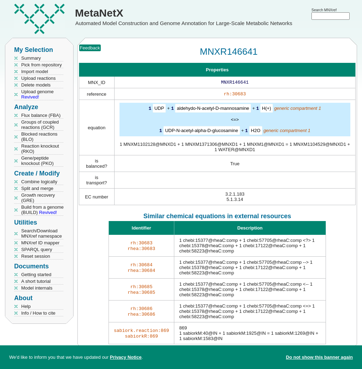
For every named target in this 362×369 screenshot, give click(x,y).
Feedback (90, 47)
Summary (31, 58)
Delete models (36, 85)
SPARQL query (36, 249)
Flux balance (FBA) (40, 115)
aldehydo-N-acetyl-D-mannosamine (213, 109)
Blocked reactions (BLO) (39, 136)
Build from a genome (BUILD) (42, 209)
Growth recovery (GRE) (38, 197)
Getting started (36, 274)
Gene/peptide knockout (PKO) (37, 160)
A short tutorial (36, 281)
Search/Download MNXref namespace (41, 233)
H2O (256, 131)
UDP (159, 109)
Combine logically (39, 181)
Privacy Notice (126, 357)
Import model (34, 71)
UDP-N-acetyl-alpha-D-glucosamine (201, 131)
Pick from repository (41, 64)
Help (26, 306)
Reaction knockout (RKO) (40, 148)
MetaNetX (99, 13)
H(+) (266, 109)
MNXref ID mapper (40, 242)
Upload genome (37, 94)
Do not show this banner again (319, 357)
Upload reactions (38, 78)
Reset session (35, 256)
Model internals (36, 288)
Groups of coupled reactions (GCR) (40, 124)
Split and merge (37, 188)
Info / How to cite (38, 313)
